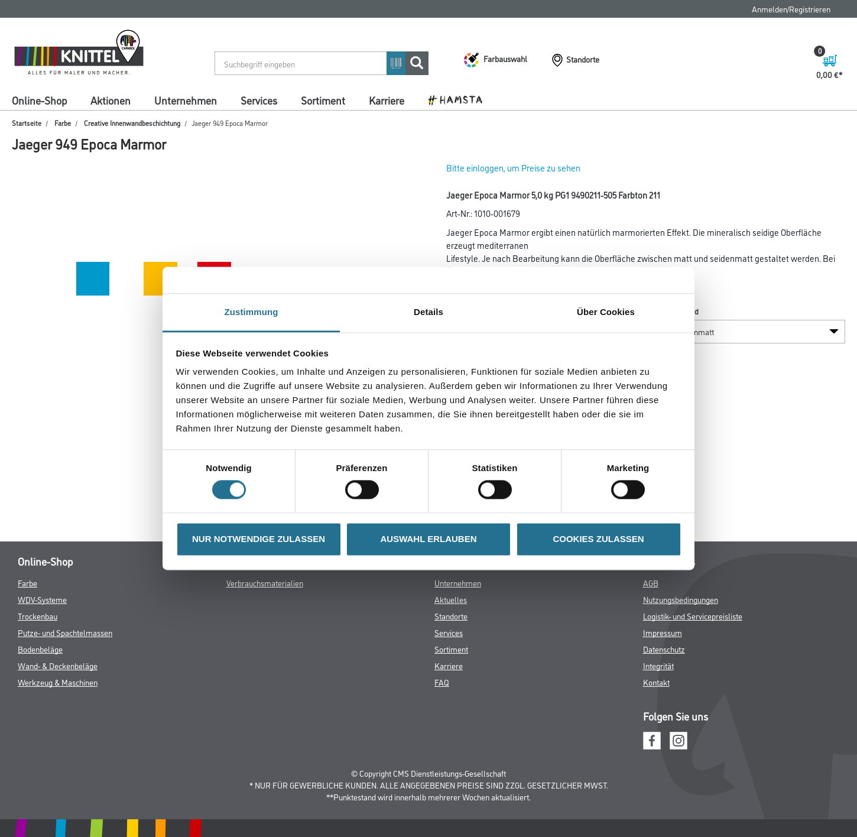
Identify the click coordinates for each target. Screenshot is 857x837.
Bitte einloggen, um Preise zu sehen (513, 167)
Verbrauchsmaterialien (264, 582)
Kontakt (656, 681)
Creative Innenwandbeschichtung (132, 123)
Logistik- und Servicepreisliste (692, 615)
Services (259, 100)
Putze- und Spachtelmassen (65, 632)
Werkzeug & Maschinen (58, 681)
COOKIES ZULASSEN (598, 539)
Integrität (658, 665)
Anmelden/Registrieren (791, 8)
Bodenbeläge (40, 648)
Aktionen (110, 100)
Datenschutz (664, 648)
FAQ (441, 681)
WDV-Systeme (42, 599)
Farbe (62, 123)
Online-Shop (39, 100)
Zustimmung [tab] (251, 312)
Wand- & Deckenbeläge (58, 665)
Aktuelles (450, 599)
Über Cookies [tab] (606, 312)
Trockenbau (37, 615)
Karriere (386, 100)
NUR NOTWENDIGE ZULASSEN (258, 539)
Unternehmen (185, 100)
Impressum (662, 632)
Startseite (26, 123)
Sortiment (323, 100)
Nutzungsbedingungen (680, 599)
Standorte (451, 615)
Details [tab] (428, 312)
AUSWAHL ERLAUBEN (428, 539)
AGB (650, 582)
